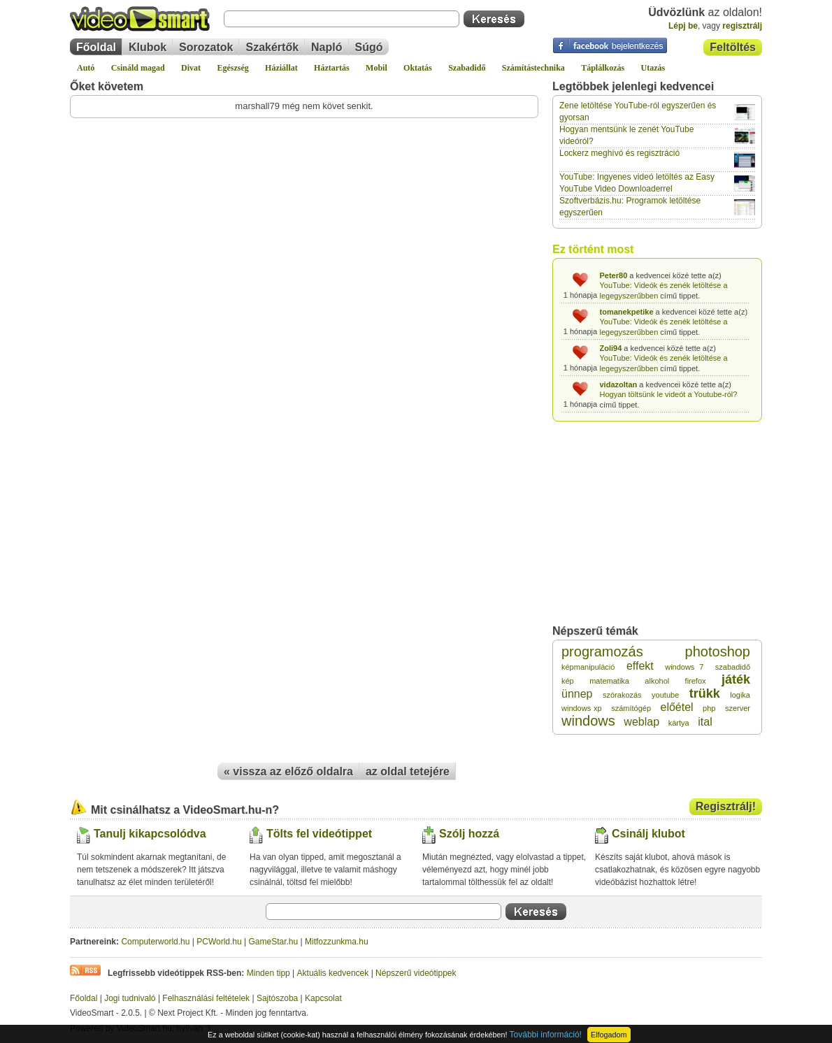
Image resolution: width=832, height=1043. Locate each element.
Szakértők (272, 47)
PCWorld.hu (218, 942)
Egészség (232, 68)
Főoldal (96, 47)
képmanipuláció (588, 667)
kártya (678, 723)
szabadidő (732, 667)
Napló (326, 47)
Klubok (147, 47)
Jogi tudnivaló (129, 998)
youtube (665, 695)
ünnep (577, 694)
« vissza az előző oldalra (288, 771)
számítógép (631, 708)
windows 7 (684, 667)
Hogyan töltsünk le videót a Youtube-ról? (669, 394)
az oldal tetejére (408, 771)
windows (588, 720)
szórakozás (622, 695)
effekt (640, 666)
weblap (641, 722)
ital (705, 722)
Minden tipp (268, 973)
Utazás (653, 68)
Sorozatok (206, 47)
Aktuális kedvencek (333, 973)
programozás (602, 651)
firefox (695, 681)
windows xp (581, 708)
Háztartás (332, 68)
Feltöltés (733, 47)
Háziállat (281, 68)
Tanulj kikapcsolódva (150, 834)
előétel (676, 707)
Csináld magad (138, 68)
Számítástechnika (533, 68)
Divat (191, 68)
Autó (85, 68)
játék (736, 679)
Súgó (369, 47)
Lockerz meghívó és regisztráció (619, 153)
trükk (704, 693)
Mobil (376, 68)
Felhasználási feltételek (206, 998)
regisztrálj (742, 26)
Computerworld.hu (155, 942)
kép (567, 681)
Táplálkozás (602, 68)
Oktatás (417, 68)
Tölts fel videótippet (319, 834)
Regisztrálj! (726, 806)
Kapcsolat (323, 998)
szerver (737, 708)
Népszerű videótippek (415, 973)
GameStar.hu (274, 942)
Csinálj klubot (648, 834)
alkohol (657, 681)
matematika (609, 681)
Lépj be (683, 26)
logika (740, 695)
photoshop (717, 651)
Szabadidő (466, 68)
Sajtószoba (277, 998)
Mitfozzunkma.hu (336, 942)
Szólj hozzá (469, 834)
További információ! (546, 1035)
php (709, 708)
